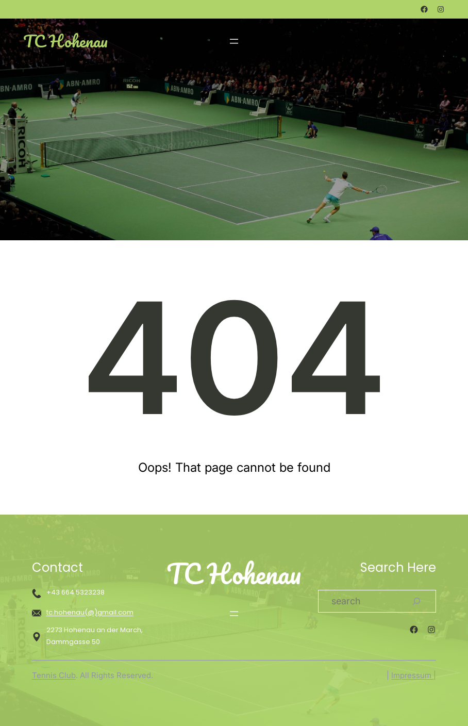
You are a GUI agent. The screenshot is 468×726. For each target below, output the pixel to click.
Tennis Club (54, 675)
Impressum (412, 675)
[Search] (416, 601)
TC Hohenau (65, 41)
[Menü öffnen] (234, 41)
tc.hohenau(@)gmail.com (89, 612)
